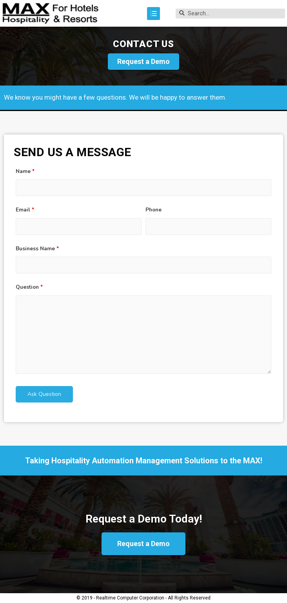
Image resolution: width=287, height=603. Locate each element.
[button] (143, 61)
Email (25, 209)
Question (29, 287)
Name (25, 171)
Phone (153, 209)
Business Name (37, 248)
